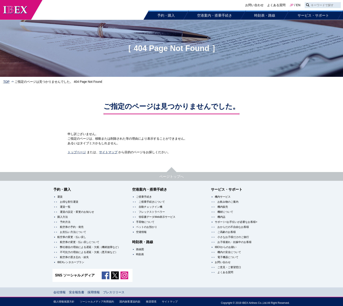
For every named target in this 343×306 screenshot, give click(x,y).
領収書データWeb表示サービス (157, 216)
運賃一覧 (65, 206)
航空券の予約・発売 (72, 227)
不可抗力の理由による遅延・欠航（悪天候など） (89, 252)
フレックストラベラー (152, 211)
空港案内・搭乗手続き (214, 15)
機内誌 (221, 216)
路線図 (140, 249)
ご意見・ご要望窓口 (229, 267)
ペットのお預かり (146, 227)
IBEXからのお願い (225, 247)
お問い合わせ (254, 5)
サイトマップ (108, 152)
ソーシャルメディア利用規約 (97, 301)
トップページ (77, 152)
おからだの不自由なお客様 (233, 227)
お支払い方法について (73, 232)
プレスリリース (113, 292)
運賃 (60, 196)
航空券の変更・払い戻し (71, 237)
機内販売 (222, 206)
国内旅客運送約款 (129, 301)
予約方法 (65, 221)
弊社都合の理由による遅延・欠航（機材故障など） (90, 247)
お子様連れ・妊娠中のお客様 (234, 242)
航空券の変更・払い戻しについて (79, 242)
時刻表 (140, 254)
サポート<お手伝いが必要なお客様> (236, 221)
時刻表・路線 (264, 15)
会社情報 (59, 292)
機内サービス (223, 196)
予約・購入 (166, 15)
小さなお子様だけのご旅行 (233, 237)
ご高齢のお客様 (226, 232)
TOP (6, 81)
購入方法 (62, 216)
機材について (225, 211)
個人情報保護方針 (63, 301)
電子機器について (227, 257)
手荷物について (145, 221)
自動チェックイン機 (150, 206)
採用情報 (94, 292)
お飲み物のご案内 (227, 201)
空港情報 (141, 232)
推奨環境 (151, 301)
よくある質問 (276, 5)
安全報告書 (76, 292)
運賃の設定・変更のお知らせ (77, 211)
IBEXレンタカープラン (70, 262)
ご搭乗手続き (144, 196)
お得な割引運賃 (69, 201)
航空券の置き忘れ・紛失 (74, 257)
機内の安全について (229, 252)
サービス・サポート (313, 15)
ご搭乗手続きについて (152, 201)
